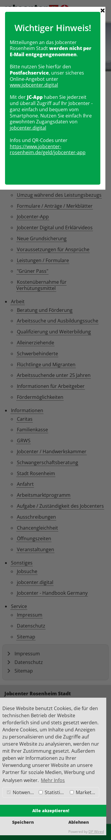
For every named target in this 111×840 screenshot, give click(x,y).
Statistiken (53, 792)
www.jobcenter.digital (37, 392)
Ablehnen (78, 822)
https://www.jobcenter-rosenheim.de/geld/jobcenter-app (51, 456)
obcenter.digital (31, 435)
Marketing (84, 792)
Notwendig (21, 792)
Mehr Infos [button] (53, 780)
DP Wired (96, 831)
